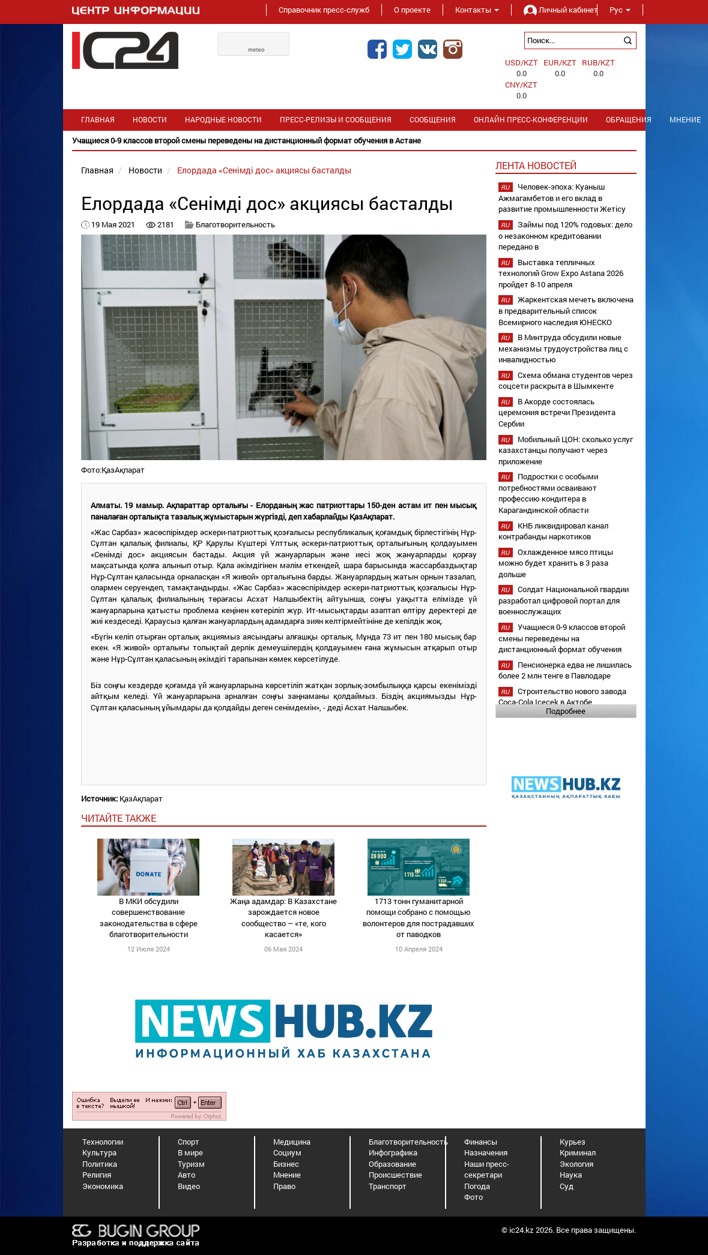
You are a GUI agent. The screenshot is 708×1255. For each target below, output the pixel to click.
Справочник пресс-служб (324, 9)
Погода (477, 1186)
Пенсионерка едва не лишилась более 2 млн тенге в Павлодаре (565, 670)
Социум (287, 1152)
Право (284, 1186)
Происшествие (395, 1174)
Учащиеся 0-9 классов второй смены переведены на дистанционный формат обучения (561, 638)
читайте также (118, 818)
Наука (571, 1174)
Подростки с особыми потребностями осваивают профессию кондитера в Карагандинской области (548, 493)
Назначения (485, 1152)
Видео (189, 1186)
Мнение (287, 1174)
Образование (392, 1163)
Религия (96, 1174)
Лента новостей (535, 165)
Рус (620, 9)
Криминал (578, 1152)
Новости (150, 119)
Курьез (572, 1141)
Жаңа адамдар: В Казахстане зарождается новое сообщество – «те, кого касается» (283, 918)
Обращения (629, 119)
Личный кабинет (554, 9)
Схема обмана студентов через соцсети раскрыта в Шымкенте (565, 381)
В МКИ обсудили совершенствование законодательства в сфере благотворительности (149, 918)
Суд (566, 1186)
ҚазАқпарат (141, 798)
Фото (473, 1196)
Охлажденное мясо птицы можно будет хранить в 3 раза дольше (555, 563)
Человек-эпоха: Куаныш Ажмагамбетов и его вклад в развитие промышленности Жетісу (562, 197)
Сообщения (433, 119)
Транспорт (388, 1186)
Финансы (480, 1141)
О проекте (412, 9)
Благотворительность (235, 224)
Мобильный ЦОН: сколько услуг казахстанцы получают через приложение (565, 450)
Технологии (102, 1141)
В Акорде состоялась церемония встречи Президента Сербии (557, 412)
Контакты (477, 9)
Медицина (291, 1141)
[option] (354, 140)
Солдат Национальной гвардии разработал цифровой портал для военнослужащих (563, 600)
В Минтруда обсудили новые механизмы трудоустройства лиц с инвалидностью (563, 348)
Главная (98, 119)
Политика (99, 1163)
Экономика (102, 1186)
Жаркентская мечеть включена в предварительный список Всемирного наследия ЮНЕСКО (566, 310)
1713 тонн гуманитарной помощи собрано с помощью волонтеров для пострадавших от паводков (418, 918)
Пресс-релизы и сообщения (336, 119)
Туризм (191, 1163)
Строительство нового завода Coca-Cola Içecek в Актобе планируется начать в (562, 702)
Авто (186, 1174)
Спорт (188, 1141)
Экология (576, 1163)
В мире (190, 1152)
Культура (99, 1152)
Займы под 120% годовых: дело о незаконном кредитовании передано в (565, 235)
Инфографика (393, 1152)
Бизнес (286, 1163)
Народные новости (223, 119)
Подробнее (565, 710)
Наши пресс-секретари (486, 1169)
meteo (256, 50)
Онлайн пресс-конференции (531, 119)
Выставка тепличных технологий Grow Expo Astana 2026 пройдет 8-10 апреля (560, 273)
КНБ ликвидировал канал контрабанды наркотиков (553, 531)
